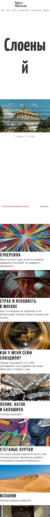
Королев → (44, 206)
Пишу (8, 10)
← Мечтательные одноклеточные (15, 206)
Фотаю (14, 10)
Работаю (46, 10)
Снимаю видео (24, 10)
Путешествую (36, 10)
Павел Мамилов (21, 4)
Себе (3, 10)
